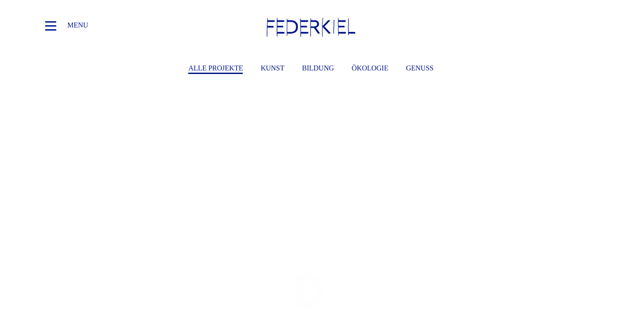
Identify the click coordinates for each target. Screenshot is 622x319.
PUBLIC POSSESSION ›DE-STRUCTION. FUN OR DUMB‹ (311, 163)
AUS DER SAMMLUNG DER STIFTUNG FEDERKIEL (131, 163)
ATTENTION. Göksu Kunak (491, 163)
